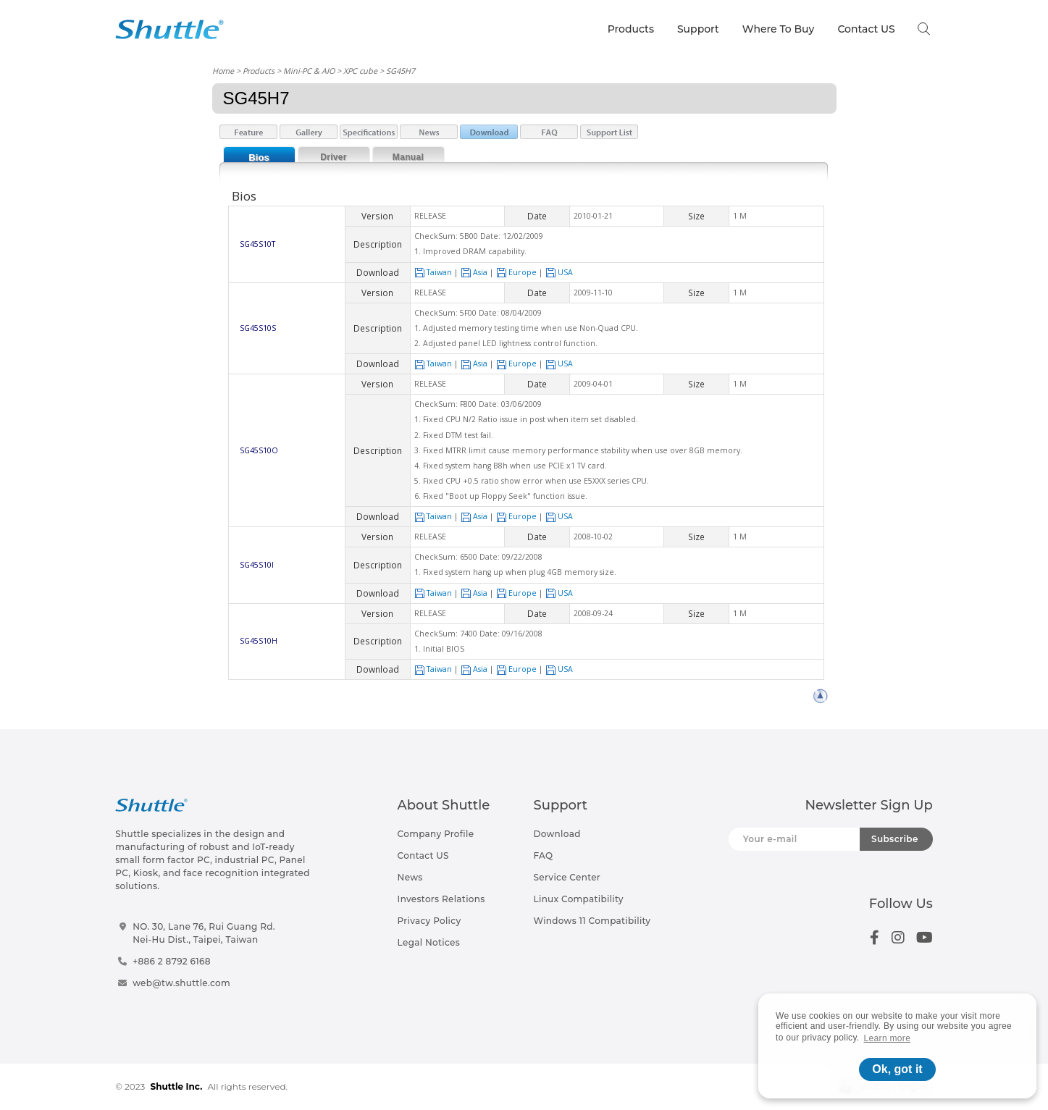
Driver (333, 157)
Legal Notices (429, 942)
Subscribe (894, 838)
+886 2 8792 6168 (172, 961)
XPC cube (360, 70)
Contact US (865, 28)
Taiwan (433, 272)
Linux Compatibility (579, 899)
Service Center (567, 877)
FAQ (543, 855)
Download (557, 833)
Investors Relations (441, 899)
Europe (516, 272)
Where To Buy (778, 28)
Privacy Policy (429, 920)
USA (559, 272)
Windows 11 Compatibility (592, 920)
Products (631, 28)
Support (698, 28)
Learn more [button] (887, 1038)
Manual (408, 157)
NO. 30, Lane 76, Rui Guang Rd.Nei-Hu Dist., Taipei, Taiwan (204, 933)
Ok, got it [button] (897, 1069)
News (410, 877)
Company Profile (436, 833)
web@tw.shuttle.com (181, 982)
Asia (474, 272)
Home (223, 70)
